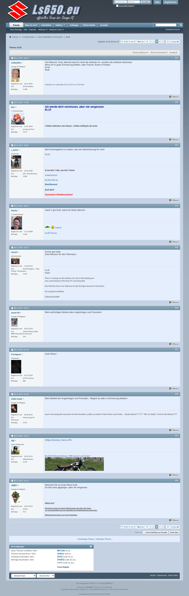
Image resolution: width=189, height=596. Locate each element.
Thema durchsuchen (158, 52)
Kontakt (104, 25)
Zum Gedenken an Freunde (50, 37)
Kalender (32, 30)
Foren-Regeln (63, 567)
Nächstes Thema (103, 539)
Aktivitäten (46, 25)
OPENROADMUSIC (51, 175)
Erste (140, 41)
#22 (176, 102)
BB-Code (61, 550)
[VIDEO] (60, 559)
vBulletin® (90, 587)
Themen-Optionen (139, 52)
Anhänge (74, 25)
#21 (176, 58)
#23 (176, 145)
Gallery (60, 25)
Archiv (153, 575)
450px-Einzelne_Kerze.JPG (58, 440)
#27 (176, 349)
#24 (176, 205)
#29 (176, 435)
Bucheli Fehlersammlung (56, 456)
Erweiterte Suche (173, 29)
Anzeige (173, 52)
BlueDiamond (51, 184)
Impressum (162, 575)
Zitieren (173, 97)
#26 (176, 308)
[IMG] (60, 556)
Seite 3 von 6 (129, 41)
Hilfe (157, 2)
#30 (176, 480)
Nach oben (174, 532)
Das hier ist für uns (51, 180)
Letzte (175, 41)
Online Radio (89, 25)
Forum (16, 25)
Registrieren (170, 2)
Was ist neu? (31, 25)
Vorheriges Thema (86, 539)
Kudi (19, 47)
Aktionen (41, 30)
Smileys (60, 553)
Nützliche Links (55, 30)
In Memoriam (28, 37)
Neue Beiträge (16, 30)
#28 (176, 394)
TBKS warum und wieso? (79, 456)
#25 (176, 247)
